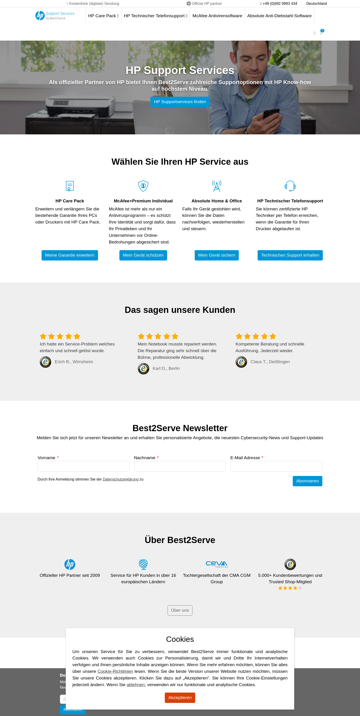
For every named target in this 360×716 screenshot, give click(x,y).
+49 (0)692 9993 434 (278, 3)
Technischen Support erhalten (290, 255)
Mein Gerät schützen (143, 255)
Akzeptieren (179, 697)
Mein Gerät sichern (216, 255)
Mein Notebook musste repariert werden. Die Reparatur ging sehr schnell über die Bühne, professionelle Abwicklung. (177, 351)
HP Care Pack (103, 15)
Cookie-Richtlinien (115, 671)
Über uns (180, 610)
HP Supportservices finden (180, 101)
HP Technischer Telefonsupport (156, 15)
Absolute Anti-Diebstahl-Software (279, 15)
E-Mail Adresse (246, 457)
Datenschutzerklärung (121, 479)
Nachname (146, 457)
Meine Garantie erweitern (69, 255)
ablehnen (136, 684)
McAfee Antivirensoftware (217, 15)
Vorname (48, 457)
